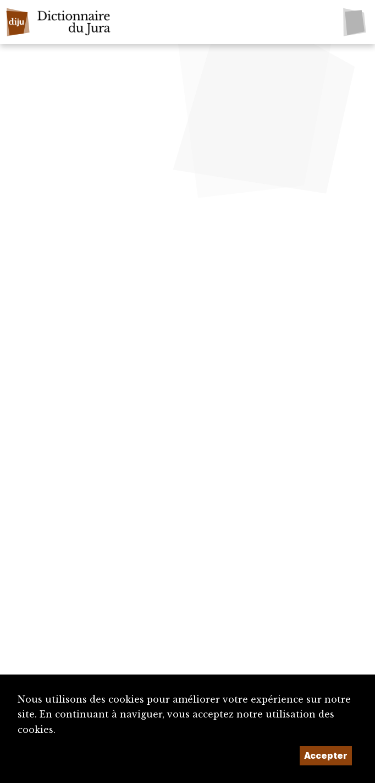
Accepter (326, 755)
